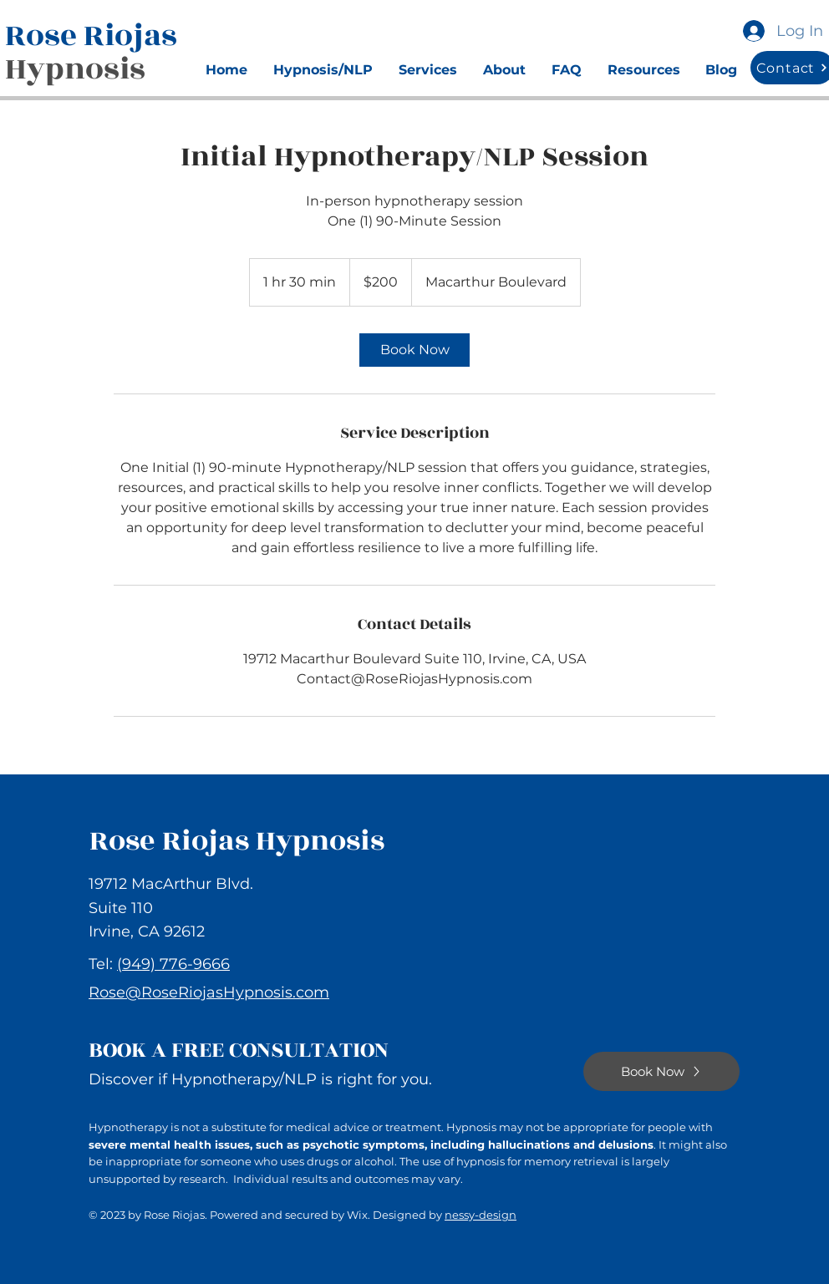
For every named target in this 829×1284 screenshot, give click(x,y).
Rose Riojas (94, 35)
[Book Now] (661, 1071)
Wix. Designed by (396, 1214)
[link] (414, 350)
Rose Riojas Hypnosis (236, 841)
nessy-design (480, 1214)
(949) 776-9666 (173, 964)
